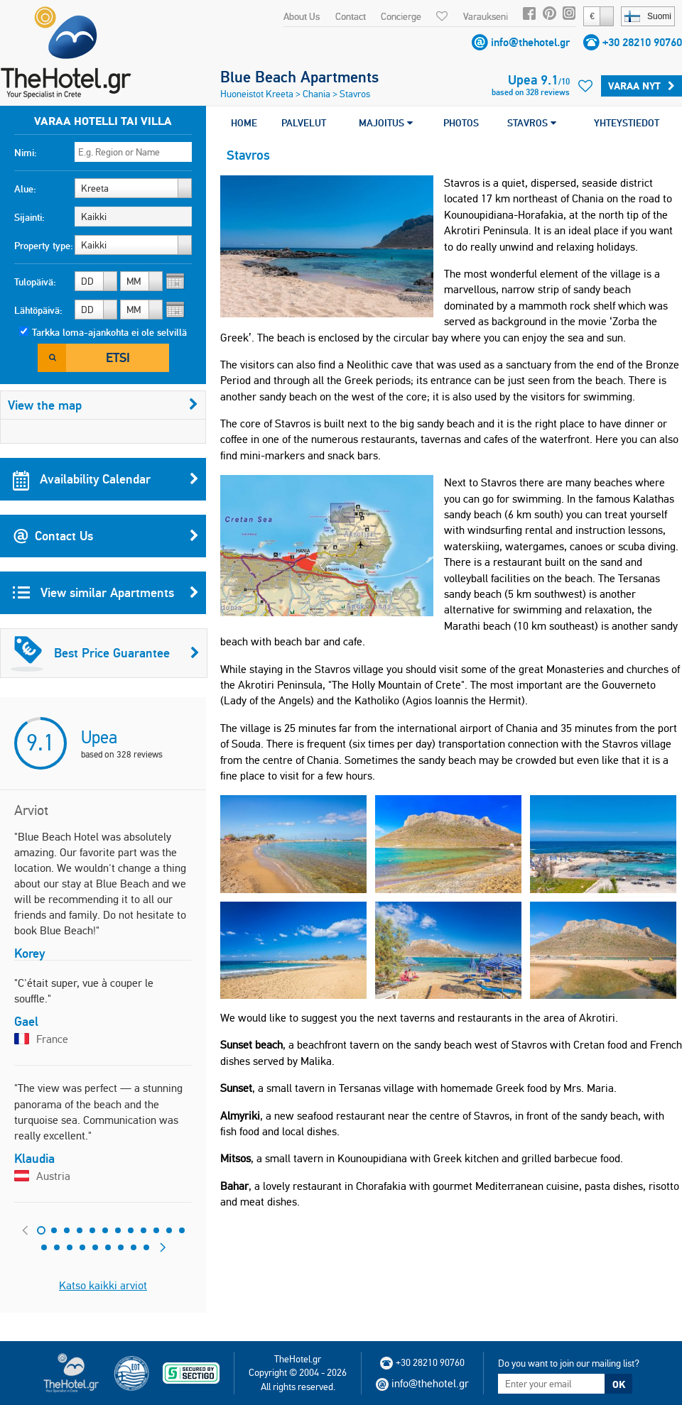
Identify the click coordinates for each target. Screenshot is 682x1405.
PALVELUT (303, 122)
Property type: (43, 245)
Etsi (118, 357)
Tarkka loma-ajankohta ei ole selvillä (109, 332)
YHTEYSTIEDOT (626, 122)
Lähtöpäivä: (38, 310)
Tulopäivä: (35, 281)
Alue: (25, 188)
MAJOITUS (386, 122)
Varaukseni (485, 16)
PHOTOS (461, 122)
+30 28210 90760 (642, 42)
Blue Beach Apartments (299, 77)
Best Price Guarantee (105, 653)
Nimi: (25, 152)
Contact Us (106, 536)
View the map (103, 405)
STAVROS (531, 122)
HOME (244, 122)
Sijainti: (29, 217)
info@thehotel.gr (530, 42)
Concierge (401, 16)
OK (618, 1384)
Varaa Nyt (641, 86)
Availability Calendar (106, 479)
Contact (350, 16)
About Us (301, 16)
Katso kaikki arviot (103, 1285)
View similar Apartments (106, 593)
